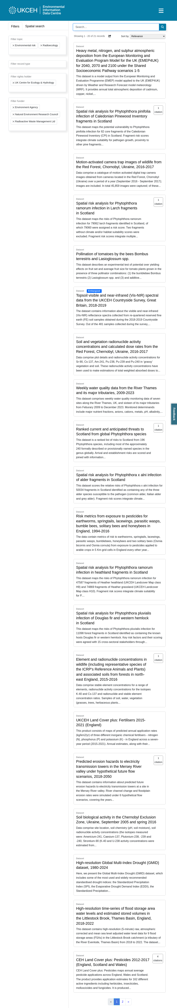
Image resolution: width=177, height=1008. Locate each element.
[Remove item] (13, 45)
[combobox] (37, 45)
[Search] (162, 27)
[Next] (128, 1001)
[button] (109, 36)
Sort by (125, 36)
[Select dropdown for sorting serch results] (147, 36)
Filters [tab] (15, 26)
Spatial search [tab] (35, 26)
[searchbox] (12, 51)
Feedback (174, 414)
